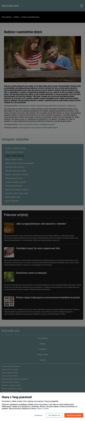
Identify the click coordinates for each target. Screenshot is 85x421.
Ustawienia (38, 415)
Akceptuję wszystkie (74, 415)
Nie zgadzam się (54, 415)
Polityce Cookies (43, 408)
